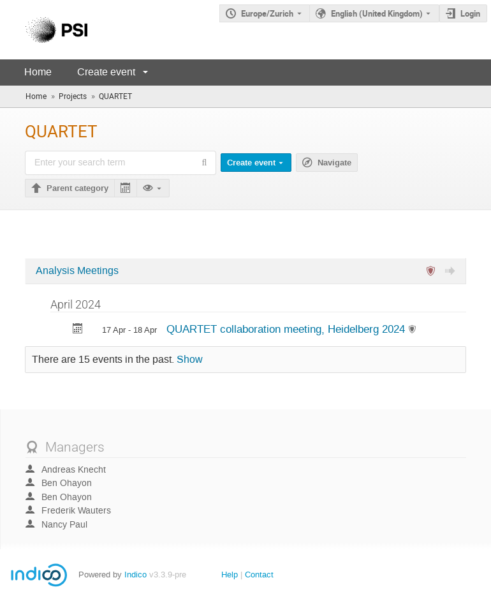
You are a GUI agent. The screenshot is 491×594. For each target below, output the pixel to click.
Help (229, 574)
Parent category (77, 188)
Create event (106, 72)
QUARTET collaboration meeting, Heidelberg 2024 (287, 329)
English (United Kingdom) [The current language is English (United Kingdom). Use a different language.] (377, 13)
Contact (259, 574)
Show (190, 359)
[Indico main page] (43, 29)
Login (470, 13)
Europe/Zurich (267, 13)
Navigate (334, 163)
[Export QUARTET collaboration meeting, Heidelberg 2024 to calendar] (78, 330)
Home (38, 72)
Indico (135, 574)
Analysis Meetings (77, 270)
